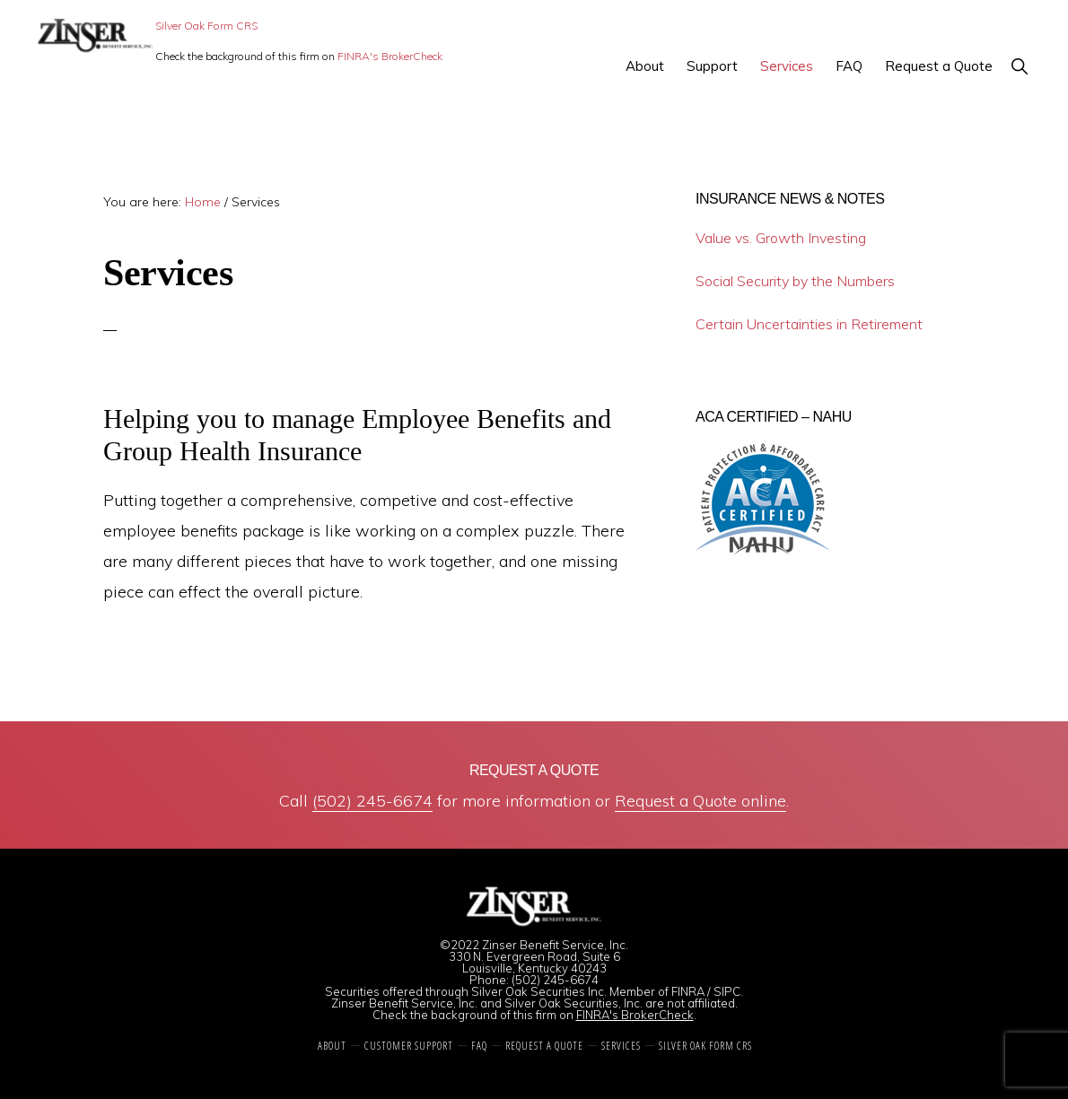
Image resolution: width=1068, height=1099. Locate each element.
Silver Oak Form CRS (206, 25)
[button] (1019, 66)
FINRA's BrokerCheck (389, 56)
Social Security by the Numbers (795, 281)
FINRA (688, 991)
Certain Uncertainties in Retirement (809, 324)
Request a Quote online (700, 800)
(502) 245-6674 (372, 800)
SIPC (726, 991)
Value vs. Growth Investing (781, 238)
